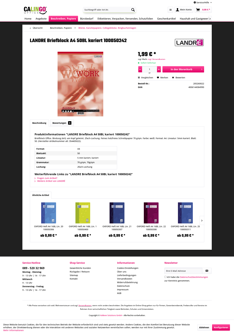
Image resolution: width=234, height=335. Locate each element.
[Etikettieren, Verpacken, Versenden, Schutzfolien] (125, 19)
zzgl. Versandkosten (156, 59)
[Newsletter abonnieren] (207, 271)
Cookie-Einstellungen (127, 268)
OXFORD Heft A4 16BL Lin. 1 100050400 (83, 228)
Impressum (122, 289)
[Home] (28, 19)
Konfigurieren (221, 327)
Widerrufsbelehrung (127, 282)
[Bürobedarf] (86, 19)
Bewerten (178, 77)
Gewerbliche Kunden (80, 268)
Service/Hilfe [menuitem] (202, 2)
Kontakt (74, 278)
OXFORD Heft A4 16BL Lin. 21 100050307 (117, 228)
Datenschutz (123, 285)
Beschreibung (39, 122)
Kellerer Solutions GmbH (111, 315)
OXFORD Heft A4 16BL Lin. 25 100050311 (185, 228)
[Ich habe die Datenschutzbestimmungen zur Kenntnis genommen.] (165, 277)
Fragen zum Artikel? (46, 178)
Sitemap (74, 275)
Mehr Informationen (13, 330)
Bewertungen (61, 123)
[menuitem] (109, 10)
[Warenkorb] (203, 10)
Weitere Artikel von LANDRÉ (50, 181)
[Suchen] (133, 10)
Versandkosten (124, 278)
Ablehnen (204, 327)
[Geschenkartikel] (166, 19)
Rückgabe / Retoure (80, 271)
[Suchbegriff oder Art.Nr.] (109, 10)
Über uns (121, 271)
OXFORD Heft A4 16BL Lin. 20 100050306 (48, 228)
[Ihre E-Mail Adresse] (183, 271)
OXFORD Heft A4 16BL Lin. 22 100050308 (151, 228)
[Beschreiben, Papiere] (63, 19)
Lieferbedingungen (126, 275)
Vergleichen (145, 77)
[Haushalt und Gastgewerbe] (195, 19)
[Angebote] (41, 19)
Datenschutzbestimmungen (194, 277)
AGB (119, 293)
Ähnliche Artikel (40, 195)
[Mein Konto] (183, 10)
